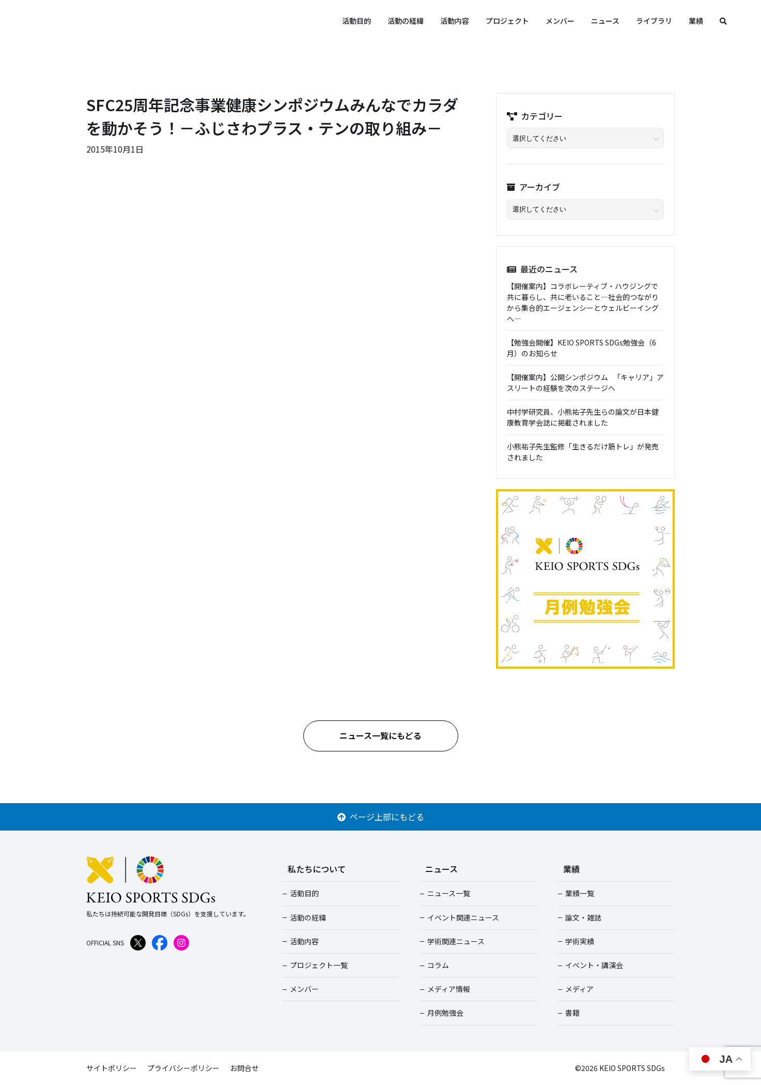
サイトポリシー (111, 1068)
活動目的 (356, 21)
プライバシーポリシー (183, 1068)
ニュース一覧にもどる (380, 735)
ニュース (605, 21)
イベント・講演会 (594, 965)
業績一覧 (579, 893)
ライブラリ (654, 21)
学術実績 (579, 941)
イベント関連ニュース (463, 917)
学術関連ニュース (456, 941)
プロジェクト (507, 21)
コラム (438, 965)
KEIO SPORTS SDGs (119, 20)
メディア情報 (448, 989)
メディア (579, 989)
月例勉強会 (445, 1012)
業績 (696, 21)
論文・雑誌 (583, 917)
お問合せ (244, 1068)
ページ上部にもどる (380, 816)
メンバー (560, 21)
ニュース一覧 (448, 893)
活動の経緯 (405, 21)
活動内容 (454, 21)
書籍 (572, 1012)
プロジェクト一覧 (319, 965)
